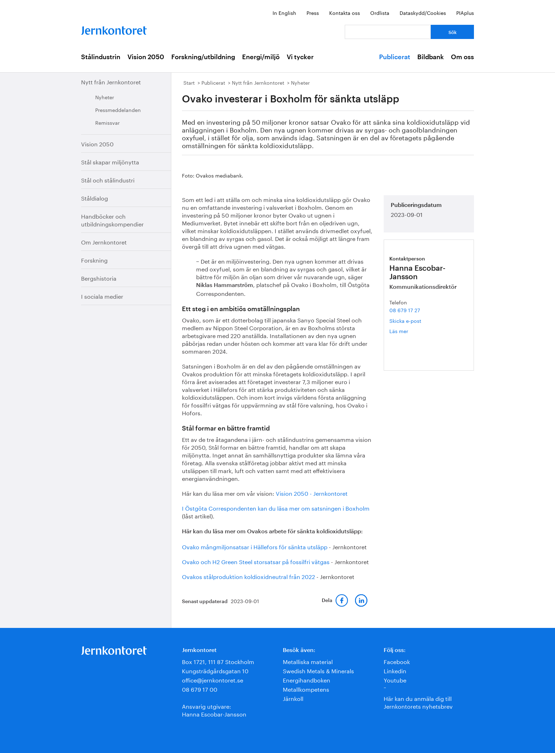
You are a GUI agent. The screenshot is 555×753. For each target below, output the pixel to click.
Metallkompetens (306, 688)
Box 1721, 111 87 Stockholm (218, 661)
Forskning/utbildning (203, 57)
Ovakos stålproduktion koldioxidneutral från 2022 (248, 576)
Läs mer (409, 331)
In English (284, 12)
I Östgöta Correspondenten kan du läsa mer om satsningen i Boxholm (276, 507)
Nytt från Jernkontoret (111, 81)
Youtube (395, 679)
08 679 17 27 (404, 310)
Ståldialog (94, 197)
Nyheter (104, 97)
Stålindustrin (100, 57)
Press (313, 12)
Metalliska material (308, 661)
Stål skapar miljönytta (110, 161)
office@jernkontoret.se (212, 679)
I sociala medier (102, 295)
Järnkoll (293, 697)
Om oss (462, 57)
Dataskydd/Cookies (423, 12)
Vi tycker (300, 57)
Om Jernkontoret (104, 241)
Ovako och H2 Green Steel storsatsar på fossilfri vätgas (256, 561)
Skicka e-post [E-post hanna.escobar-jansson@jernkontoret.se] (405, 320)
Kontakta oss (344, 12)
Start (189, 82)
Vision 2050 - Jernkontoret (312, 492)
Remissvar (107, 122)
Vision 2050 (145, 57)
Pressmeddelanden (118, 109)
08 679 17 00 (199, 688)
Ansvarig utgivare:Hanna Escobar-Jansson (214, 709)
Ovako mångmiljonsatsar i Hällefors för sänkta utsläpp (254, 546)
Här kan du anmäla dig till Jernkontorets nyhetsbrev (418, 701)
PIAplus (465, 12)
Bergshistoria (98, 277)
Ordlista (379, 12)
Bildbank (430, 57)
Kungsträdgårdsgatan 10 (215, 670)
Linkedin (395, 670)
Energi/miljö (261, 57)
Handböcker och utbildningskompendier (112, 219)
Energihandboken (306, 679)
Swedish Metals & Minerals (318, 670)
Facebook (397, 661)
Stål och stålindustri (108, 179)
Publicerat (394, 57)
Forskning (94, 259)
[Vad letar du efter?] (388, 32)
